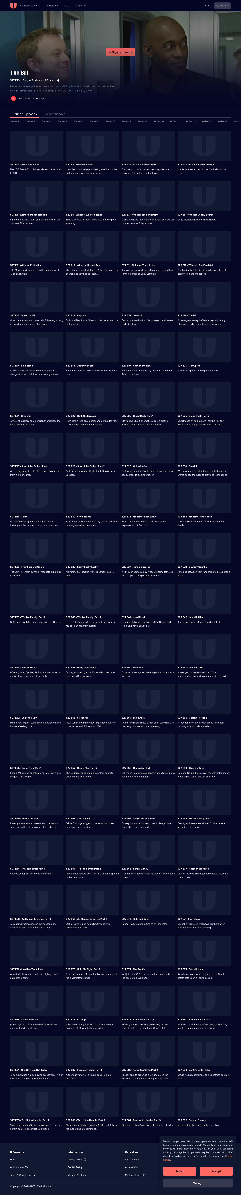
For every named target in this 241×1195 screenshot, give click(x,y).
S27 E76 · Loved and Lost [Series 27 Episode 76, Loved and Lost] (24, 1019)
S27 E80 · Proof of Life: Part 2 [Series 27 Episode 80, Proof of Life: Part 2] (194, 1019)
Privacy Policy (75, 1159)
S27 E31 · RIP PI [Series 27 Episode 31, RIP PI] (18, 516)
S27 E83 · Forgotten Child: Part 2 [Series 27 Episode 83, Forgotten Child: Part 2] (140, 1070)
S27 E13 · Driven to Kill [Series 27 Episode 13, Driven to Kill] (22, 315)
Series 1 (14, 121)
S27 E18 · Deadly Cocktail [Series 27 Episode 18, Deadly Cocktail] (80, 365)
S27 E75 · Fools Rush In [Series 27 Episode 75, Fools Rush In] (190, 969)
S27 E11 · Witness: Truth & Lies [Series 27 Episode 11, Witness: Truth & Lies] (138, 265)
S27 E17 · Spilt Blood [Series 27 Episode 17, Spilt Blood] (21, 365)
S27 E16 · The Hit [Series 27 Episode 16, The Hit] (187, 315)
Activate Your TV (19, 1167)
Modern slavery (133, 1175)
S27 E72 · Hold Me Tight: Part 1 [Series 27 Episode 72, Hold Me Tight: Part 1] (27, 969)
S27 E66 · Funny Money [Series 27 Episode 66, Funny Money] (135, 868)
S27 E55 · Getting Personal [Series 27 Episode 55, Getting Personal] (192, 717)
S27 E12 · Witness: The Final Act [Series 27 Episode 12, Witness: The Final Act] (195, 265)
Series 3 (46, 121)
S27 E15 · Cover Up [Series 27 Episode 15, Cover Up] (132, 315)
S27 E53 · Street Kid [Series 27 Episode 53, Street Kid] (77, 717)
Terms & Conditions (20, 1175)
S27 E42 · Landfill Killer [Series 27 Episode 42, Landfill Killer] (190, 617)
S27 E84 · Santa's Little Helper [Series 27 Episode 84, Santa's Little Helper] (194, 1070)
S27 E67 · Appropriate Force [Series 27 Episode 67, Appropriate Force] (193, 868)
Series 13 (206, 121)
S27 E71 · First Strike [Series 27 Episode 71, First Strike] (189, 919)
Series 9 (142, 121)
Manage (198, 1183)
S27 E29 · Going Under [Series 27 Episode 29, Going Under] (134, 466)
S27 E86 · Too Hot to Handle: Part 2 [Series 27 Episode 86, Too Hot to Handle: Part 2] (85, 1120)
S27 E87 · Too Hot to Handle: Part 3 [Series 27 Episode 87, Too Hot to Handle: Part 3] (141, 1120)
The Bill (19, 72)
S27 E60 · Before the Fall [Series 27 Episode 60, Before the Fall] (24, 818)
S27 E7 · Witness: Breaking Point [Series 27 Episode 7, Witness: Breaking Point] (140, 214)
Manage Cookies (77, 1175)
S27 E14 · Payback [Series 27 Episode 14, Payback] (76, 315)
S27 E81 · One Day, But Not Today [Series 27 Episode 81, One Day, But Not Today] (28, 1070)
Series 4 (62, 121)
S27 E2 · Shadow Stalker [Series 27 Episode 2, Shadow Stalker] (79, 164)
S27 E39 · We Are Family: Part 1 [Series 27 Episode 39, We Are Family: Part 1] (27, 617)
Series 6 (94, 121)
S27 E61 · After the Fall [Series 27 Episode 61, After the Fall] (78, 818)
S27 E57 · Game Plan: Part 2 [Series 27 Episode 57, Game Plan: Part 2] (81, 768)
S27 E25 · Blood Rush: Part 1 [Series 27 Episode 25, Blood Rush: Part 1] (137, 416)
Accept (216, 1171)
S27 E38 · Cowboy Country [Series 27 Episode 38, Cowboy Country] (192, 567)
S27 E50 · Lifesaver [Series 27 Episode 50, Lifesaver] (132, 667)
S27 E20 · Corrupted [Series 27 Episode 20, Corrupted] (189, 365)
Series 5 (78, 121)
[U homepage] (13, 5)
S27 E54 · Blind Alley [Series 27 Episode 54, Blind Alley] (133, 717)
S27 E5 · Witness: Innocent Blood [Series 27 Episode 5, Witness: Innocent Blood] (28, 214)
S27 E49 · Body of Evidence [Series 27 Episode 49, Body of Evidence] (81, 667)
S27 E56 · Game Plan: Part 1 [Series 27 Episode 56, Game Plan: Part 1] (25, 768)
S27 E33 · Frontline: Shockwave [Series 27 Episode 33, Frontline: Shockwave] (139, 516)
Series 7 (110, 121)
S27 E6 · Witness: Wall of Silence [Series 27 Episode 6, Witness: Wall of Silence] (84, 214)
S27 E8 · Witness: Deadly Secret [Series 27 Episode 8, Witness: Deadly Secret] (195, 214)
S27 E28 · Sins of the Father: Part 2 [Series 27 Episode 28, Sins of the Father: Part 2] (85, 466)
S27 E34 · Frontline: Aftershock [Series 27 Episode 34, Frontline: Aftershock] (195, 516)
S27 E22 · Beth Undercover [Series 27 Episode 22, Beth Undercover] (81, 416)
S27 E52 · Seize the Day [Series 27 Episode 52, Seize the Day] (23, 717)
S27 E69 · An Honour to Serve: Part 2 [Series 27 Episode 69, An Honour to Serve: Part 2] (86, 919)
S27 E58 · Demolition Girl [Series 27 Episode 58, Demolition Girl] (136, 768)
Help (12, 1159)
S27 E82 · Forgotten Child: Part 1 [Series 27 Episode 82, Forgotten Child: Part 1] (84, 1070)
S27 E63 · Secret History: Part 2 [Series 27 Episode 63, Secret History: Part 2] (195, 818)
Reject (180, 1171)
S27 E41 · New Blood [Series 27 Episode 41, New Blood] (133, 617)
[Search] (207, 5)
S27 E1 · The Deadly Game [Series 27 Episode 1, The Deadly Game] (24, 164)
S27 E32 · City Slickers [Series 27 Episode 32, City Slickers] (78, 516)
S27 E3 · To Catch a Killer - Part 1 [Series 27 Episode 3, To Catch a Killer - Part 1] (140, 164)
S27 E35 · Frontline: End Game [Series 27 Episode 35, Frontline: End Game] (27, 567)
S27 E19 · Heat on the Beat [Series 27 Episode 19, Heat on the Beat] (136, 365)
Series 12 (191, 121)
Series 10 (159, 121)
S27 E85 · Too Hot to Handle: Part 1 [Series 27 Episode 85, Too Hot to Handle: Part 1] (29, 1120)
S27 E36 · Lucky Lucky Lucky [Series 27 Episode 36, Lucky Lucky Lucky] (82, 567)
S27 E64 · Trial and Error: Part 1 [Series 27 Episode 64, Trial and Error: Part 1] (27, 868)
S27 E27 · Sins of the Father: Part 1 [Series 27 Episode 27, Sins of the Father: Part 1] (29, 466)
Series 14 (222, 121)
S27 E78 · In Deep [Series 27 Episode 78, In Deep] (76, 1019)
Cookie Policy (75, 1167)
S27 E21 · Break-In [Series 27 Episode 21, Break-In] (20, 416)
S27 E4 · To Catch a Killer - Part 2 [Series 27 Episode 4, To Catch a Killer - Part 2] (196, 164)
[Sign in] (222, 5)
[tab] (55, 114)
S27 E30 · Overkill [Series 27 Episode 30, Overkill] (187, 466)
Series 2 (30, 121)
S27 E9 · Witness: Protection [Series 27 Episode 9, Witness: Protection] (25, 265)
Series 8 (126, 121)
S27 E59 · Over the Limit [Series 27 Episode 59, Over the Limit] (191, 768)
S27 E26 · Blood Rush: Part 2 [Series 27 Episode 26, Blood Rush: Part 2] (193, 416)
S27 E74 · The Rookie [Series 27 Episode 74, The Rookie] (133, 969)
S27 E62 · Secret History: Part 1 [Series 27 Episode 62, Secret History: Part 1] (139, 818)
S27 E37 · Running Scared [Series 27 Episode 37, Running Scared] (136, 567)
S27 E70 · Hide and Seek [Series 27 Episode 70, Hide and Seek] (135, 919)
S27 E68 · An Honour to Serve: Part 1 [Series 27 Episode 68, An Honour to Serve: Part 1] (30, 919)
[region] (198, 1164)
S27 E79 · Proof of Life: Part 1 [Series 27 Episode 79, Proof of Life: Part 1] (138, 1019)
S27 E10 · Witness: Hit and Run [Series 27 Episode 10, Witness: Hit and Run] (83, 265)
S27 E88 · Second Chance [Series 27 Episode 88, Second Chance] (192, 1120)
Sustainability (132, 1159)
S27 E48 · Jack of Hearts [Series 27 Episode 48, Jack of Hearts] (24, 667)
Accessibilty (131, 1167)
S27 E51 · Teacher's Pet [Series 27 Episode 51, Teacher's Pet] (190, 667)
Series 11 (174, 121)
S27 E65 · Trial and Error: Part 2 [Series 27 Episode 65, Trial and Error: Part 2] (83, 868)
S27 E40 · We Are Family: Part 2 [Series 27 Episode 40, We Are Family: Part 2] (83, 617)
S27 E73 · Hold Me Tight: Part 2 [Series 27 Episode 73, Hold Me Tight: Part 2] (83, 969)
